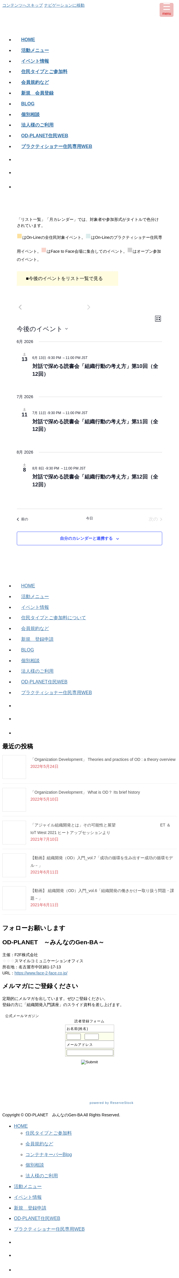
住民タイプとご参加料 (48, 1133)
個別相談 (30, 660)
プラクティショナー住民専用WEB (56, 692)
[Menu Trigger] (166, 10)
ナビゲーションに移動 (64, 5)
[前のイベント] (20, 307)
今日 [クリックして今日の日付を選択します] (89, 518)
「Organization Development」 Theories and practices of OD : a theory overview (103, 759)
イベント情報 (35, 607)
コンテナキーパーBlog (48, 1154)
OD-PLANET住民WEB (44, 681)
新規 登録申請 (37, 639)
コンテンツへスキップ (22, 5)
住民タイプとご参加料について (53, 617)
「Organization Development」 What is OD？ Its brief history (85, 792)
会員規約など (35, 628)
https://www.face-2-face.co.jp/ (40, 973)
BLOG (27, 649)
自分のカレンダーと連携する (86, 538)
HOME (28, 585)
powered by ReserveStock (131, 1102)
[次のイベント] (88, 307)
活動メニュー (35, 596)
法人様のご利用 (37, 671)
